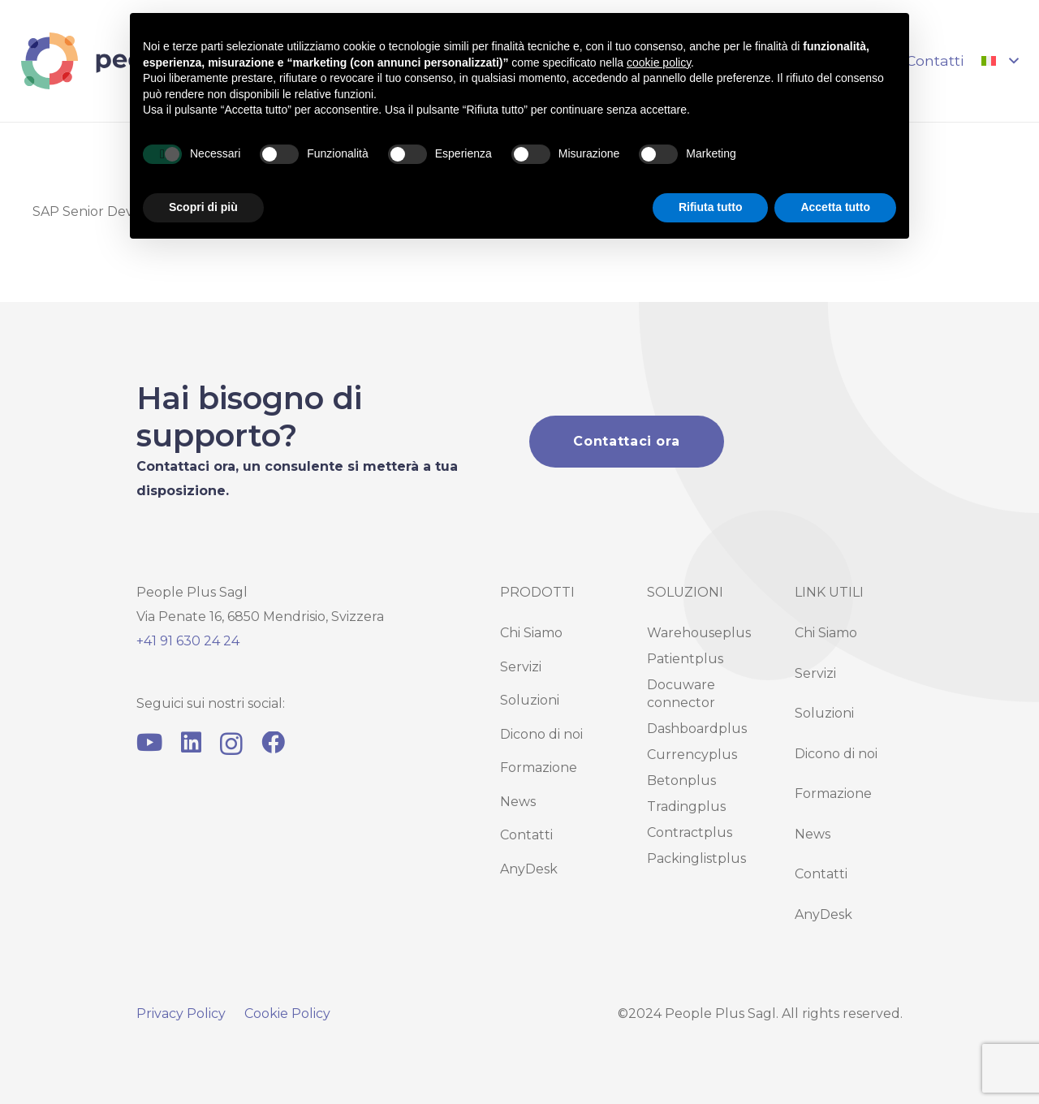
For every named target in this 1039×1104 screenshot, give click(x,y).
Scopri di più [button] (203, 207)
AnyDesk (529, 869)
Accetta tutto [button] (835, 207)
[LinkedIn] (191, 743)
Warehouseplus (699, 632)
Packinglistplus (696, 858)
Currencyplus (692, 754)
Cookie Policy (287, 1013)
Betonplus (681, 780)
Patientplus (685, 658)
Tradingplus (686, 806)
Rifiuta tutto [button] (711, 207)
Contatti (526, 835)
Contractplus (689, 832)
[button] (999, 61)
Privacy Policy (181, 1013)
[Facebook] (273, 743)
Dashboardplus (697, 728)
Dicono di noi (541, 734)
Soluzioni (529, 700)
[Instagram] (231, 744)
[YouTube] (149, 743)
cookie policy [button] (659, 62)
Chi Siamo (531, 632)
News (518, 801)
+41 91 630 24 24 (187, 641)
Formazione (538, 767)
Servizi (520, 667)
